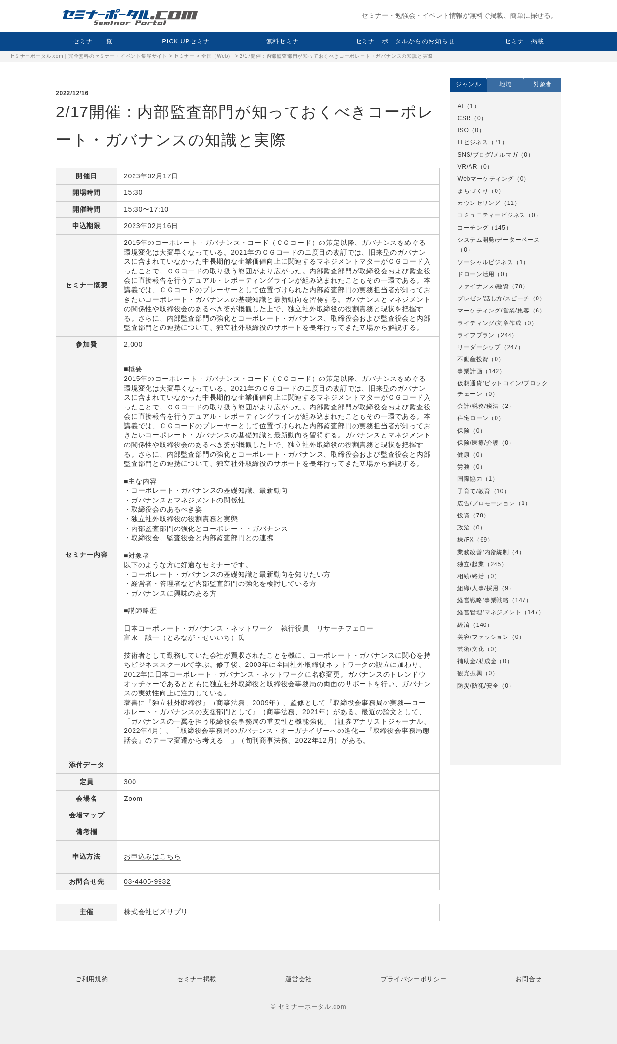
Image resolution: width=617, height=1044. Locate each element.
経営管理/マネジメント (489, 612)
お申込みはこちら (152, 856)
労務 (463, 466)
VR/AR (467, 166)
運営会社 (298, 979)
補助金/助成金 (476, 661)
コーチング (472, 227)
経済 (463, 625)
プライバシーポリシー (413, 979)
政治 (463, 527)
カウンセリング (479, 203)
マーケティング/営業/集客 (493, 310)
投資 (463, 515)
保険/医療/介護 (477, 442)
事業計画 (469, 371)
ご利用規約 (91, 979)
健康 (463, 454)
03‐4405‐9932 (147, 881)
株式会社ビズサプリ (156, 912)
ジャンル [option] (468, 84)
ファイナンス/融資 (483, 286)
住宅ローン (472, 418)
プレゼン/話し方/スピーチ (493, 298)
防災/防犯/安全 (477, 685)
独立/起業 (470, 564)
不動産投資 (472, 359)
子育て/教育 (473, 491)
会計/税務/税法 (477, 406)
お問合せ (528, 979)
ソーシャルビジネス (485, 262)
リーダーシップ (479, 347)
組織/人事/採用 (477, 588)
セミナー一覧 (93, 41)
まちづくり (472, 191)
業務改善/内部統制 (483, 552)
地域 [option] (505, 84)
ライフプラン (476, 335)
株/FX (465, 539)
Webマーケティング (485, 179)
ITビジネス (472, 142)
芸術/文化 (470, 649)
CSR (464, 118)
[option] (505, 396)
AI (460, 106)
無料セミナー (286, 41)
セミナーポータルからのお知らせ (405, 41)
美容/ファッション (483, 637)
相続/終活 (470, 576)
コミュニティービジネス (491, 215)
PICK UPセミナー (189, 41)
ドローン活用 (476, 274)
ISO (463, 130)
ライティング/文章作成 (489, 323)
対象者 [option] (543, 84)
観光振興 (469, 673)
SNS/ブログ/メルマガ (487, 154)
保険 (463, 430)
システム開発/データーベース (498, 239)
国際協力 (469, 478)
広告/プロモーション (486, 503)
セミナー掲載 (524, 41)
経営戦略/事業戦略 (483, 600)
